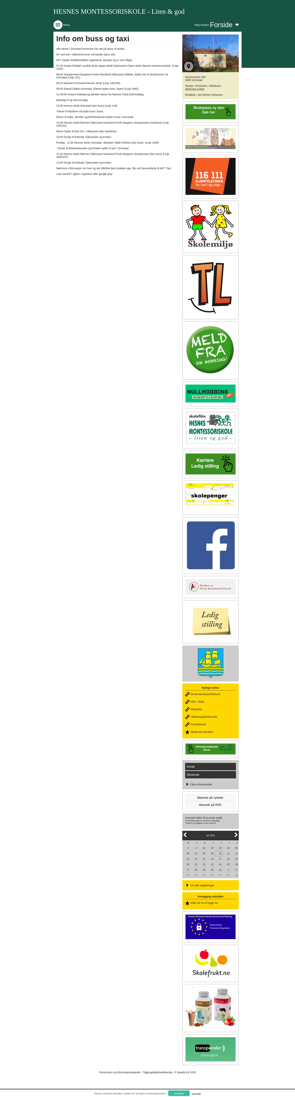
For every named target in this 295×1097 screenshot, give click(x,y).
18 (228, 859)
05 (236, 848)
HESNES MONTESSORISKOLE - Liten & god (119, 11)
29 (188, 848)
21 (196, 864)
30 (196, 848)
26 (236, 864)
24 (220, 864)
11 (228, 853)
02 (212, 848)
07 (196, 853)
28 (196, 870)
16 (212, 859)
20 (188, 864)
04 (228, 848)
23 (212, 864)
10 (220, 853)
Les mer (196, 1093)
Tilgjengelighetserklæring (157, 1072)
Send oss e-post (194, 88)
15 (204, 859)
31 (220, 870)
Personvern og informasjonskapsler (119, 1072)
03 (220, 848)
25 (228, 864)
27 (188, 870)
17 (220, 859)
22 (204, 864)
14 (196, 859)
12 (236, 853)
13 (188, 859)
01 (204, 848)
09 (212, 853)
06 (188, 853)
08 (204, 853)
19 (236, 859)
